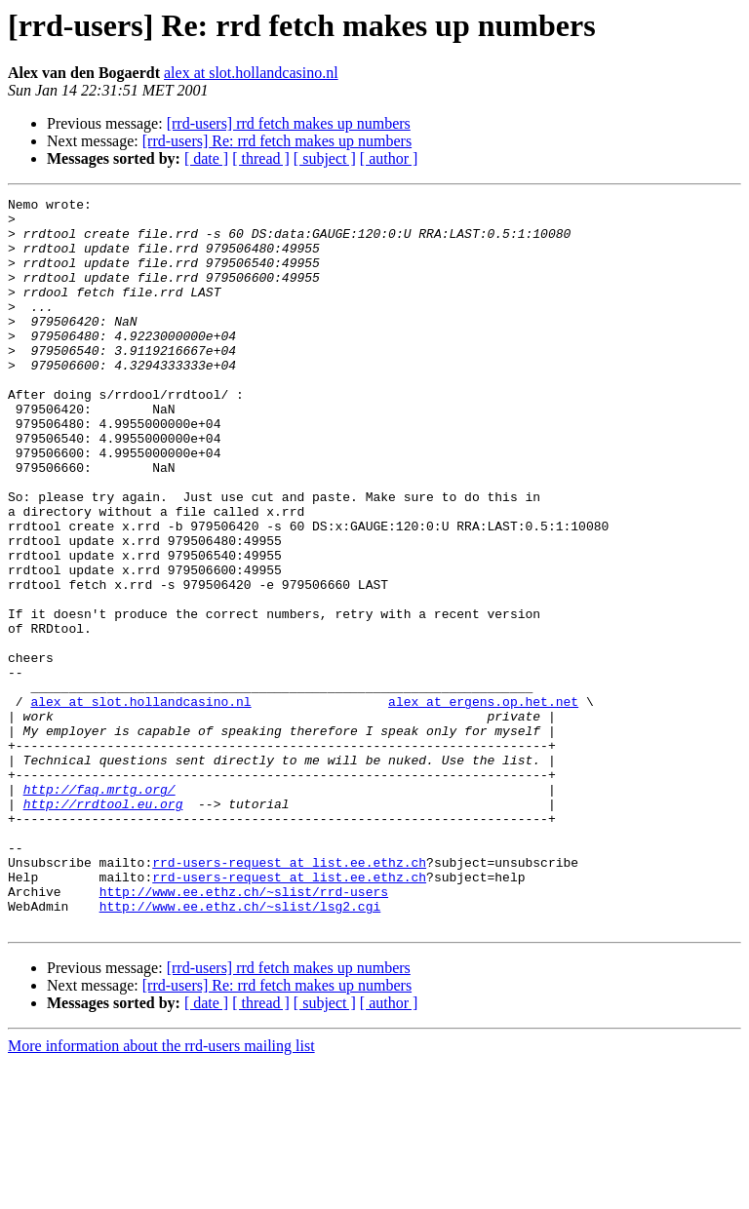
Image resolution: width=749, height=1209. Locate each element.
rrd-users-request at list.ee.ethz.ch (289, 996)
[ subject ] (325, 158)
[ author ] (389, 158)
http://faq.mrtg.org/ (99, 908)
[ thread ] (261, 158)
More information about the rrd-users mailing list (161, 1192)
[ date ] (206, 158)
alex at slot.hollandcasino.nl (251, 72)
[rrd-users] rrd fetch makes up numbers (289, 123)
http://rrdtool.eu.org (103, 926)
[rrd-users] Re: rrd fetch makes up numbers (277, 141)
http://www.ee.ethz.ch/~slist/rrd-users (243, 1031)
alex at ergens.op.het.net (483, 803)
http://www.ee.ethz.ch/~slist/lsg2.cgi (240, 1049)
